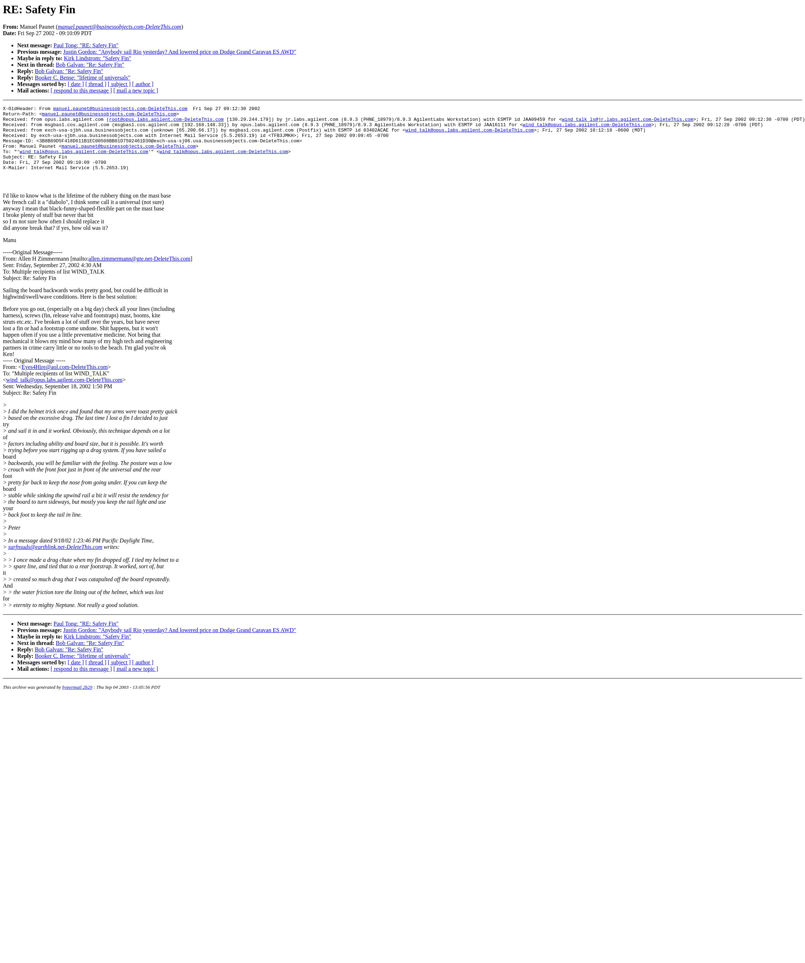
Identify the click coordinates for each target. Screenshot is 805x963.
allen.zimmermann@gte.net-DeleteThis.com (139, 275)
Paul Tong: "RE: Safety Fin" (85, 45)
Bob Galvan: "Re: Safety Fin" (90, 65)
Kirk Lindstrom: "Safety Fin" (97, 58)
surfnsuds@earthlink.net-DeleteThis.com (55, 563)
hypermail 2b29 (77, 703)
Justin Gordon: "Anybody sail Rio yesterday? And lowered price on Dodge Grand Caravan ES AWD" (179, 52)
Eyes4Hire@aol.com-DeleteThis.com (64, 383)
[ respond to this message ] (81, 90)
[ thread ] (95, 84)
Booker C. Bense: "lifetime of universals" (82, 78)
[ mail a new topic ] (135, 90)
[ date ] (76, 84)
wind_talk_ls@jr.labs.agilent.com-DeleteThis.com (627, 122)
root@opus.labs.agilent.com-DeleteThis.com (166, 122)
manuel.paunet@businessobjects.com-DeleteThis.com (120, 109)
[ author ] (143, 84)
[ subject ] (119, 84)
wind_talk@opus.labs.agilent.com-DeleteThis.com (587, 128)
